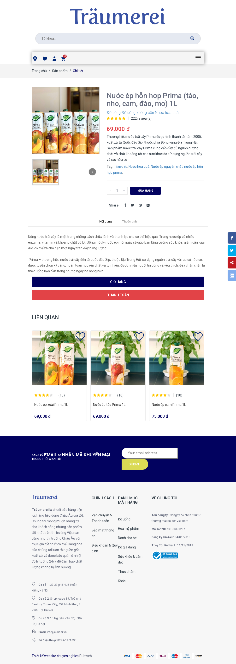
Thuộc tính (129, 221)
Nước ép (121, 166)
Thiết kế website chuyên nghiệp (55, 656)
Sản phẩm (60, 71)
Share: (114, 205)
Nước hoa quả (167, 112)
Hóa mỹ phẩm (128, 528)
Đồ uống (114, 112)
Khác (121, 581)
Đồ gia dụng (127, 547)
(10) (62, 395)
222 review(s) (141, 118)
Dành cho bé (127, 538)
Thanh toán (118, 295)
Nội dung (105, 221)
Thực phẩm (127, 572)
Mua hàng (145, 190)
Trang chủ (39, 71)
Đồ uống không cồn (138, 112)
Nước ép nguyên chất (167, 166)
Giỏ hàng (118, 282)
